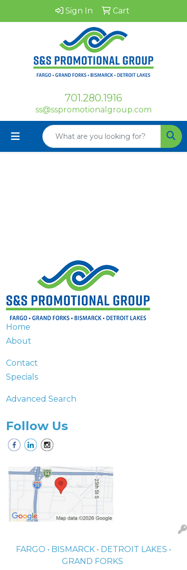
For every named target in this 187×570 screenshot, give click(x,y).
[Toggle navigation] (15, 136)
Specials (22, 377)
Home (18, 327)
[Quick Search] (101, 136)
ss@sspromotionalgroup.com (93, 109)
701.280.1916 (93, 98)
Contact (22, 363)
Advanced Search (41, 399)
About (18, 341)
